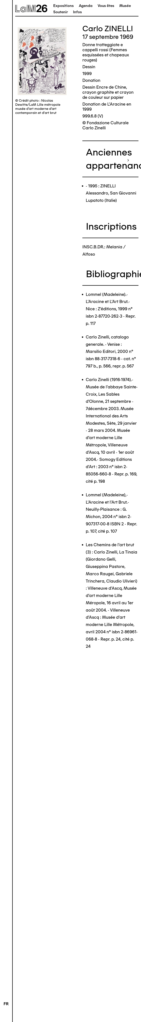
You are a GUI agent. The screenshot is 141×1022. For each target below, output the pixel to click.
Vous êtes (106, 5)
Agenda (86, 5)
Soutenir (60, 12)
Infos (77, 12)
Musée (125, 5)
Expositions (63, 5)
